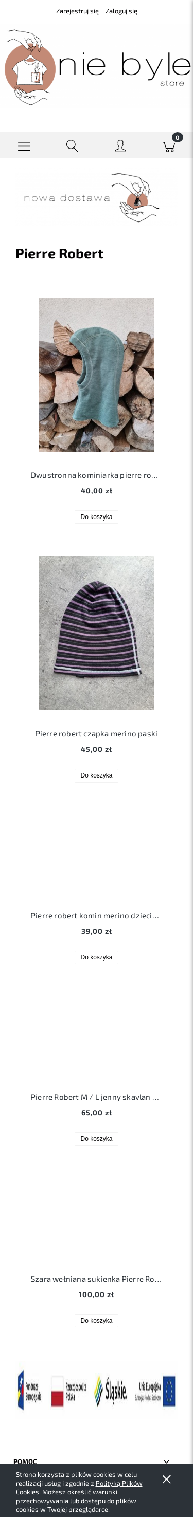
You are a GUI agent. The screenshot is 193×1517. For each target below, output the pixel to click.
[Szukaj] (72, 145)
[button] (24, 145)
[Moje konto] (121, 146)
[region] (96, 197)
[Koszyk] (169, 145)
